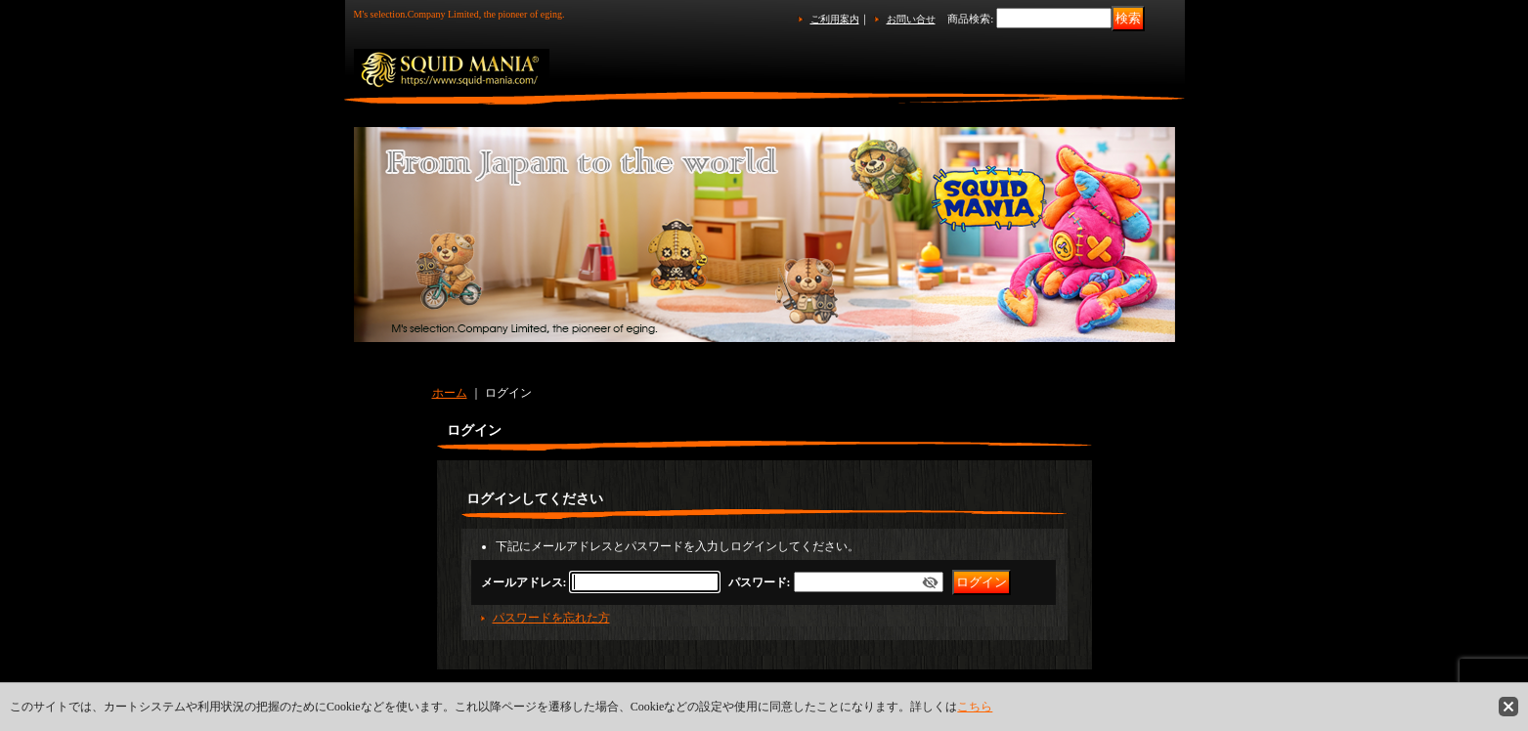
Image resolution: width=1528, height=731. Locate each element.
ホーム (449, 393)
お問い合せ (911, 19)
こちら (974, 706)
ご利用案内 (834, 19)
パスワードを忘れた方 (551, 617)
